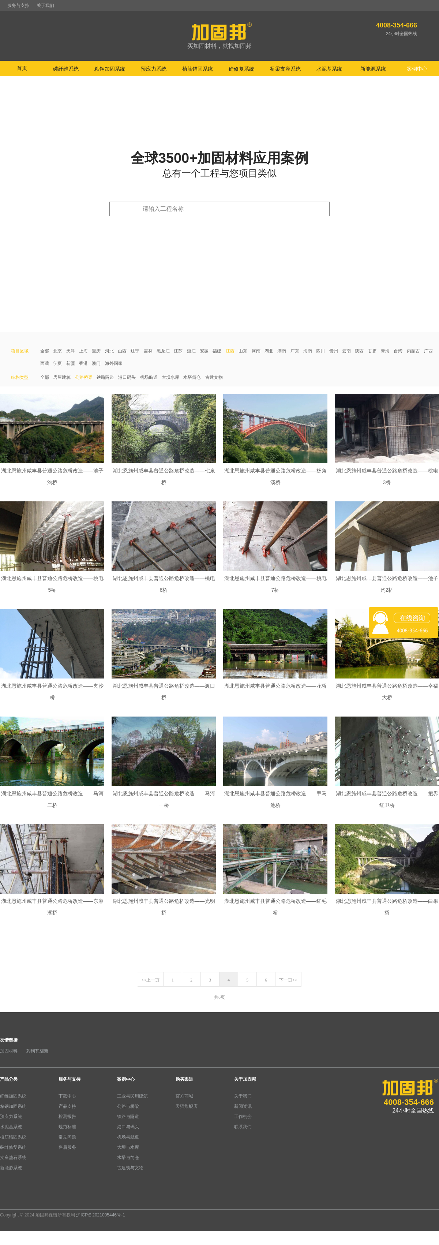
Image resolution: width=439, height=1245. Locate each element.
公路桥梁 (84, 377)
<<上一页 (150, 980)
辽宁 (135, 351)
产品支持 (67, 1106)
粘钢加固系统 (13, 1106)
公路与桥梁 (128, 1106)
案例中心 (126, 1079)
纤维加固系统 (13, 1096)
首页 (22, 68)
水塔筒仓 (192, 377)
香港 (83, 363)
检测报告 (67, 1116)
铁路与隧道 (128, 1116)
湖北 (268, 351)
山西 (122, 351)
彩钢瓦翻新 (37, 1051)
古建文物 (214, 377)
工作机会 (243, 1116)
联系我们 (243, 1126)
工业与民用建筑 (132, 1096)
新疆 (70, 363)
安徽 (204, 351)
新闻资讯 (243, 1106)
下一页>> (288, 980)
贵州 (333, 351)
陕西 (359, 351)
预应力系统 (11, 1116)
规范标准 (67, 1126)
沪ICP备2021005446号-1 (100, 1215)
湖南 (281, 351)
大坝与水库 (128, 1147)
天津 (70, 351)
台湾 (398, 351)
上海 (83, 351)
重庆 (96, 351)
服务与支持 (18, 5)
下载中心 (67, 1096)
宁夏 (57, 363)
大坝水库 (170, 377)
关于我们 (45, 5)
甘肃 (372, 351)
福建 (217, 351)
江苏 (178, 351)
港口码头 (127, 377)
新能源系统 (11, 1167)
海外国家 (114, 363)
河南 (256, 351)
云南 (346, 351)
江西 (230, 351)
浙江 (191, 351)
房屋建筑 (62, 377)
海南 (307, 351)
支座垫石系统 (13, 1157)
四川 (320, 351)
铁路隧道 (105, 377)
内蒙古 (413, 351)
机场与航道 (128, 1137)
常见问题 (67, 1137)
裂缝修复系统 (13, 1147)
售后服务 (67, 1147)
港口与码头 (128, 1126)
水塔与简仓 (128, 1157)
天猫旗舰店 (187, 1106)
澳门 (96, 363)
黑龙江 (163, 351)
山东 (243, 351)
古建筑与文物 (130, 1167)
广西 (428, 351)
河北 (109, 351)
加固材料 (9, 1051)
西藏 (44, 363)
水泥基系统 (11, 1126)
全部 (44, 351)
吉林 (148, 351)
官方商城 (184, 1096)
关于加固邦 (245, 1079)
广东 (294, 351)
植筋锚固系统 (13, 1137)
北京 (57, 351)
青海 (385, 351)
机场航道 (149, 377)
